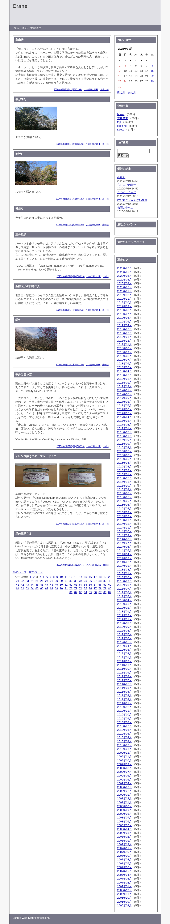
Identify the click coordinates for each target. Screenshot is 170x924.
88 (104, 592)
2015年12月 (124, 478)
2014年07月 (124, 542)
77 (95, 588)
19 (104, 576)
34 (80, 580)
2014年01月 (124, 565)
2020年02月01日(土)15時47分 (70, 565)
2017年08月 (124, 401)
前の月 (121, 92)
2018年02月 (124, 378)
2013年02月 (124, 607)
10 (61, 576)
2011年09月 (124, 672)
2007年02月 (124, 882)
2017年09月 (124, 397)
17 (95, 576)
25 (37, 580)
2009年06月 (124, 775)
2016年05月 (124, 459)
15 (85, 576)
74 (80, 588)
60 (109, 584)
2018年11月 (124, 344)
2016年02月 (124, 470)
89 (109, 592)
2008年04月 (124, 829)
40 (109, 580)
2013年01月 (124, 611)
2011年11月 (124, 665)
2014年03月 (124, 558)
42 (22, 584)
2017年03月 (124, 420)
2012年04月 (124, 645)
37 (95, 580)
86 (95, 592)
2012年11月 (124, 619)
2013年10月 (124, 577)
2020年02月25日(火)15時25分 (70, 310)
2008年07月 (124, 817)
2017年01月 (124, 428)
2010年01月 (124, 748)
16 (90, 576)
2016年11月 (124, 436)
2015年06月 (124, 500)
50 (61, 584)
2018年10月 (124, 348)
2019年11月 (124, 298)
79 (104, 588)
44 (32, 584)
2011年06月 (124, 684)
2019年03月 (124, 329)
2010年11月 (124, 710)
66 (41, 588)
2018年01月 (124, 382)
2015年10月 (124, 485)
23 (27, 580)
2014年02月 (124, 562)
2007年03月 (124, 878)
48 (51, 584)
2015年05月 (124, 504)
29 (56, 580)
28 (51, 580)
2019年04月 (124, 325)
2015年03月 (124, 512)
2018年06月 (124, 363)
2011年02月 (124, 699)
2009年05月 (124, 779)
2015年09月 (124, 489)
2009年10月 (124, 760)
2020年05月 (124, 275)
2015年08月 (124, 493)
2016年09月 (124, 443)
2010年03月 (124, 741)
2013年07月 (124, 588)
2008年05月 (124, 825)
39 (104, 580)
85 (90, 592)
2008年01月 (124, 840)
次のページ (36, 572)
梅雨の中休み (125, 207)
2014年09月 (124, 535)
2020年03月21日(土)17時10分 (68, 89)
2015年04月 (124, 508)
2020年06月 (124, 272)
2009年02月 (124, 790)
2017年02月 (124, 424)
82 (75, 592)
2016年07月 (124, 451)
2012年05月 (124, 642)
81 (70, 592)
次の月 (132, 92)
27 (46, 580)
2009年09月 (124, 764)
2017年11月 (124, 390)
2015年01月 (124, 520)
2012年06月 (124, 638)
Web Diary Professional (36, 917)
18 (100, 576)
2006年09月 (124, 901)
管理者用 (35, 28)
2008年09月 (124, 810)
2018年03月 (124, 375)
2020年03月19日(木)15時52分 (70, 144)
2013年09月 (124, 581)
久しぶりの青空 (126, 184)
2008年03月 (124, 832)
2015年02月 (124, 516)
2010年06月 (124, 729)
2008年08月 (124, 813)
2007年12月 (124, 844)
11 (66, 576)
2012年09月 (124, 626)
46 (41, 584)
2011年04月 (124, 691)
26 (41, 580)
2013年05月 (124, 596)
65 (37, 588)
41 (17, 584)
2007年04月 (124, 874)
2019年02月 (124, 333)
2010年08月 (124, 722)
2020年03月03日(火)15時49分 (70, 224)
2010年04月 (124, 737)
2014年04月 (124, 554)
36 (90, 580)
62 (22, 588)
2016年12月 (124, 432)
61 (17, 588)
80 (109, 588)
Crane (20, 6)
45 (37, 584)
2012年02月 (124, 653)
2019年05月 (124, 321)
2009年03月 (124, 787)
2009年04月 (124, 783)
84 (85, 592)
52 (70, 584)
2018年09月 (124, 352)
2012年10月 (124, 623)
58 (100, 584)
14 (80, 576)
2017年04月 (124, 417)
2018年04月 (124, 371)
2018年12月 (124, 340)
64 (32, 588)
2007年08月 (124, 859)
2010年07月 (124, 726)
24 (32, 580)
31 (66, 580)
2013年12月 (124, 569)
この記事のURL (91, 89)
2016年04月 (124, 462)
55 (85, 584)
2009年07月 (124, 771)
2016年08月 (124, 447)
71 (66, 588)
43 (27, 584)
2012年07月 (124, 634)
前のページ (19, 572)
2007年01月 (124, 886)
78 (100, 588)
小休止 (121, 177)
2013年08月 (124, 584)
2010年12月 (124, 707)
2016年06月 (124, 455)
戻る (16, 28)
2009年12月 (124, 752)
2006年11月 (124, 893)
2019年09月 (124, 306)
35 (85, 580)
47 (46, 584)
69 (56, 588)
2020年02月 (124, 287)
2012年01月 (124, 657)
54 (80, 584)
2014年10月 (124, 531)
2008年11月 (124, 802)
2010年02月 (124, 745)
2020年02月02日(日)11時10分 (70, 524)
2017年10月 (124, 394)
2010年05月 (124, 733)
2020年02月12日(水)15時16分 (70, 364)
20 (109, 576)
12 (70, 576)
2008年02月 (124, 836)
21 (17, 580)
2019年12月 (124, 294)
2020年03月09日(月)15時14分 (70, 199)
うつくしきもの (126, 192)
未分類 (105, 144)
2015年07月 (124, 497)
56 (90, 584)
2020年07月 (124, 268)
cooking (122, 125)
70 (61, 588)
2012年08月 (124, 630)
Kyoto (120, 129)
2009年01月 (124, 794)
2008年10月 (124, 806)
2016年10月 (124, 439)
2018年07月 (124, 359)
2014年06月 (124, 546)
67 (46, 588)
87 (100, 592)
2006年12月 (124, 890)
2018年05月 (124, 367)
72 (70, 588)
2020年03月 (124, 283)
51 (66, 584)
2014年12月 (124, 523)
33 (75, 580)
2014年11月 (124, 527)
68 (51, 588)
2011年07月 (124, 680)
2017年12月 (124, 386)
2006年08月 (124, 905)
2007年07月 (124, 863)
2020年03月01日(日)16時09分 (70, 276)
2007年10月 (124, 852)
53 (75, 584)
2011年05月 (124, 687)
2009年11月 (124, 756)
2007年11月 (124, 848)
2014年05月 (124, 550)
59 (104, 584)
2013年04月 (124, 600)
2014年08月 (124, 539)
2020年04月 (124, 279)
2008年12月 (124, 798)
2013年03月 (124, 604)
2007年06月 (124, 867)
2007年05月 (124, 871)
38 (100, 580)
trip (119, 122)
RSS (25, 28)
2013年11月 (124, 573)
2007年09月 (124, 855)
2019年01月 (124, 336)
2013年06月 (124, 592)
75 (85, 588)
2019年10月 (124, 302)
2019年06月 (124, 317)
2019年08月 (124, 310)
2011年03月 (124, 695)
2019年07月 (124, 314)
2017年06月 (124, 409)
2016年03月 (124, 466)
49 (56, 584)
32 (70, 580)
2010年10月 (124, 714)
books (106, 276)
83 (80, 592)
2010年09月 (124, 718)
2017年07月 (124, 405)
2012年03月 (124, 649)
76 (90, 588)
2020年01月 (124, 291)
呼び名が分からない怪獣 (132, 200)
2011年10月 (124, 668)
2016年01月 (124, 474)
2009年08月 (124, 768)
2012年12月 (124, 615)
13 (75, 576)
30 (61, 580)
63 (27, 588)
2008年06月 (124, 821)
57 (95, 584)
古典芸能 (104, 89)
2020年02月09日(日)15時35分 (70, 446)
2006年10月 (124, 897)
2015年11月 (124, 481)
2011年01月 (124, 703)
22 (22, 580)
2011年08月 (124, 676)
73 (75, 588)
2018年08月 (124, 356)
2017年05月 (124, 413)
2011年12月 (124, 661)
